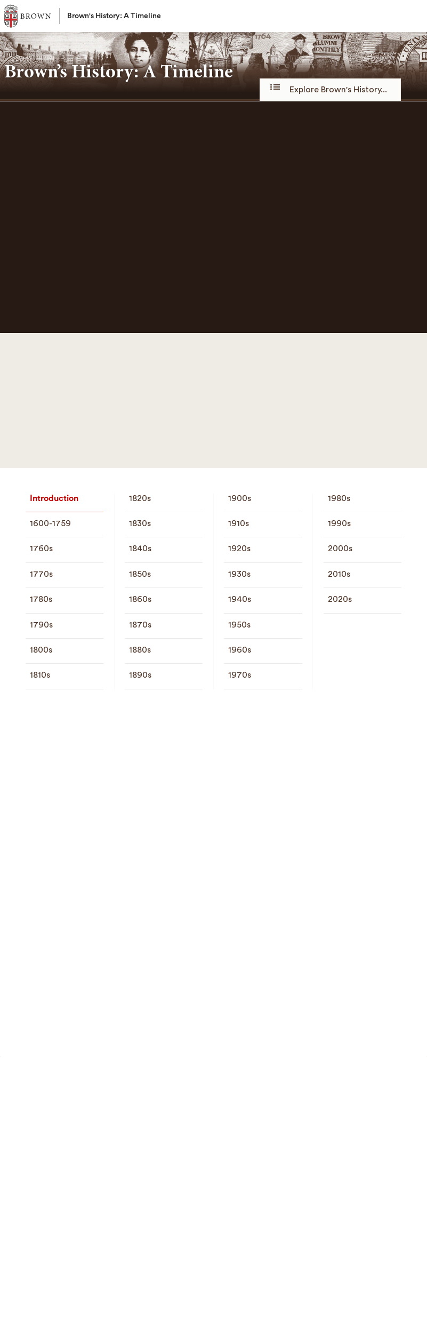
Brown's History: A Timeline (114, 16)
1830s (140, 523)
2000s (340, 548)
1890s (140, 675)
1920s (239, 548)
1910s (238, 523)
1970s (239, 675)
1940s (239, 599)
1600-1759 (50, 523)
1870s (140, 625)
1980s (339, 498)
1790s (41, 625)
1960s (239, 650)
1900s (239, 498)
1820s (140, 498)
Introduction (54, 498)
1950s (239, 625)
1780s (41, 599)
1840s (140, 548)
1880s (140, 650)
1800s (41, 650)
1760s (41, 548)
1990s (339, 523)
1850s (140, 574)
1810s (40, 675)
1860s (140, 599)
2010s (339, 574)
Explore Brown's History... (330, 89)
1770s (41, 574)
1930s (239, 574)
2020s (340, 599)
